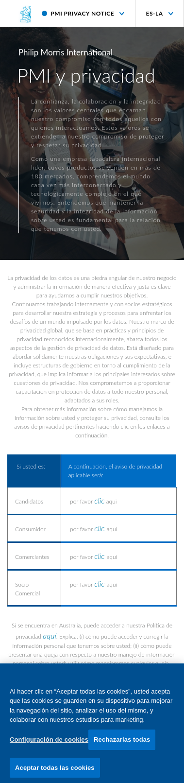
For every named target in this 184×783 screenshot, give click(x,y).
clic (99, 500)
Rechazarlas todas (122, 742)
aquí (49, 635)
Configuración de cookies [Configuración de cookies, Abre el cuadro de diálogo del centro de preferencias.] (49, 742)
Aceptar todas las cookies (55, 770)
